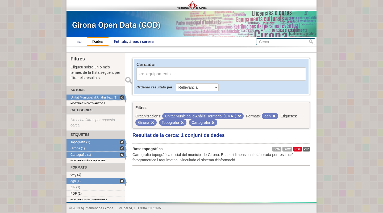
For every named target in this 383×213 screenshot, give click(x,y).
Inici (78, 41)
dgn (276, 149)
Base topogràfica (147, 149)
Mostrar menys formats (88, 199)
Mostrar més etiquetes (88, 160)
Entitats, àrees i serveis (134, 41)
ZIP (306, 149)
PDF (297, 149)
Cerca (311, 41)
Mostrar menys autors (87, 103)
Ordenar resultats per (154, 87)
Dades (97, 41)
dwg (287, 149)
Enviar (128, 80)
